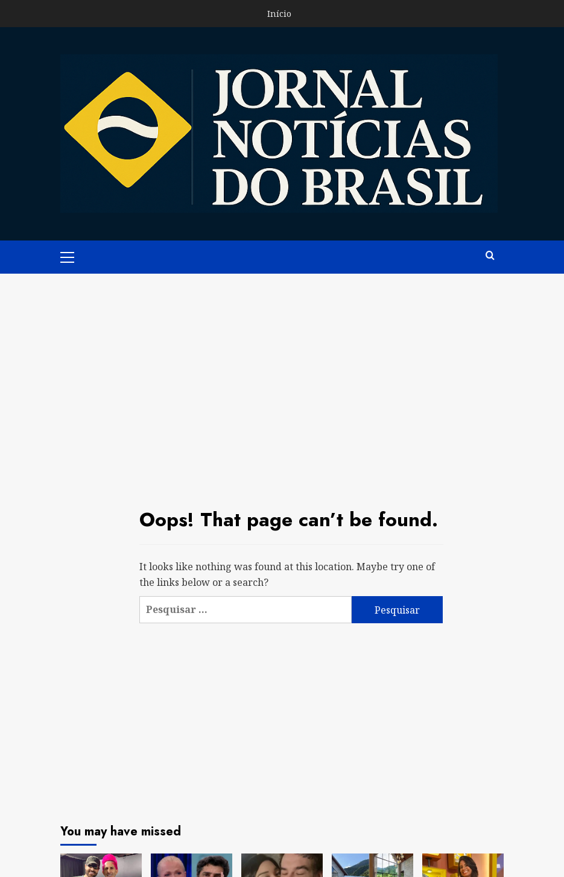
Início (279, 13)
